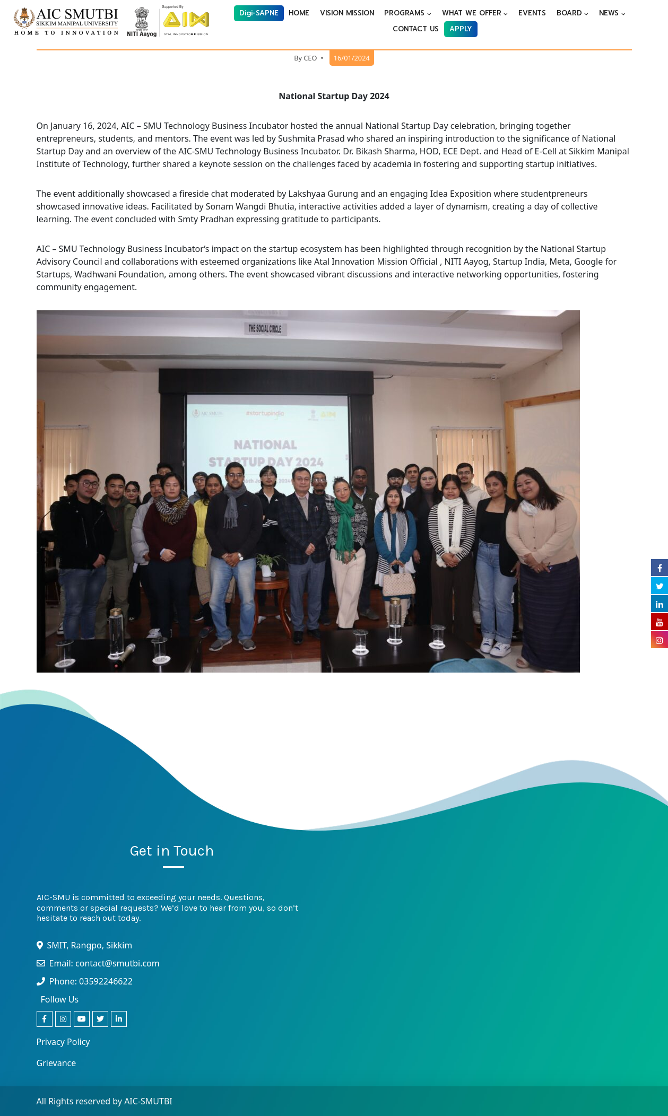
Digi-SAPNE (259, 13)
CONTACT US (416, 29)
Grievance (56, 1063)
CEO (310, 58)
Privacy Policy (63, 1042)
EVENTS (532, 13)
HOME (299, 13)
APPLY (460, 29)
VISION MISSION (347, 13)
